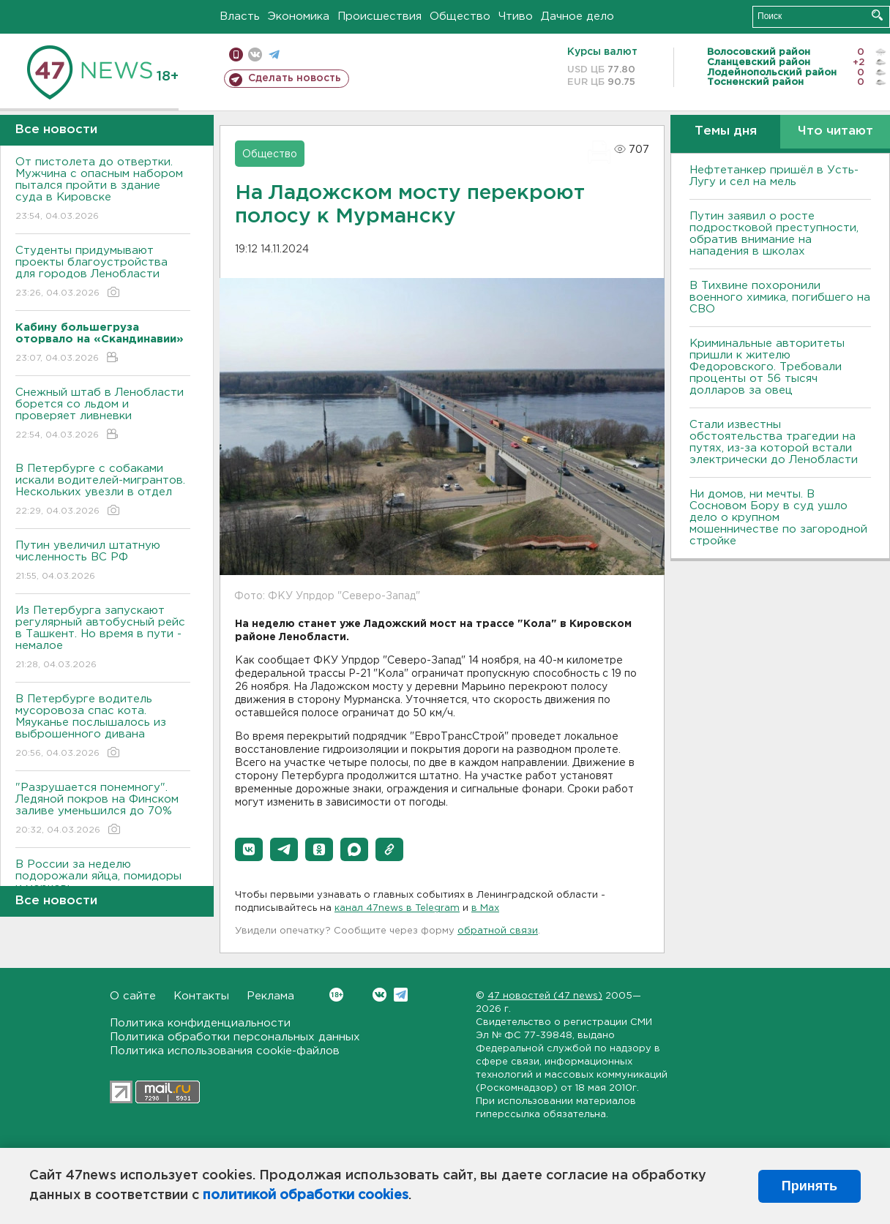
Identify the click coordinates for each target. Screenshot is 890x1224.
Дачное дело (577, 16)
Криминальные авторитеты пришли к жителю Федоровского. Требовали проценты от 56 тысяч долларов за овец (767, 367)
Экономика (298, 16)
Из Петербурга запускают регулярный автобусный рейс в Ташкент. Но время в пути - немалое (102, 638)
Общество (460, 16)
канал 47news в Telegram (397, 908)
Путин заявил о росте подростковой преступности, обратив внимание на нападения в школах (774, 233)
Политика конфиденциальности (200, 1023)
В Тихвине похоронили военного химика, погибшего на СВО (779, 297)
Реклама (270, 996)
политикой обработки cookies (305, 1195)
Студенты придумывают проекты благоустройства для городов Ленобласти (102, 272)
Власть (240, 16)
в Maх (485, 908)
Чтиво (515, 16)
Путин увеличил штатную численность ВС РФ (102, 561)
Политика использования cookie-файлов (225, 1051)
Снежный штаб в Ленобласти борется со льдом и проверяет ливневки (102, 414)
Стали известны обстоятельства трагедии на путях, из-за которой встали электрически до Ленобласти (773, 442)
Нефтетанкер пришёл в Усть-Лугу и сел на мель (774, 176)
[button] (249, 849)
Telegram (401, 995)
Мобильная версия (236, 54)
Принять (809, 1186)
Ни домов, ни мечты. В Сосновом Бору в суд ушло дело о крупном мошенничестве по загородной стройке (778, 517)
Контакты (201, 996)
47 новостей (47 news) (544, 996)
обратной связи (497, 931)
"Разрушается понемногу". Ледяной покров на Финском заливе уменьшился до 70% (102, 809)
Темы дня (726, 131)
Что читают (835, 131)
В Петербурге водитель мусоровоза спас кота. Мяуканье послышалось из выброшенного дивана (102, 726)
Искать (877, 15)
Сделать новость (294, 78)
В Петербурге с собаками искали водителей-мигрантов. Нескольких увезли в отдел (102, 490)
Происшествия (379, 16)
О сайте (133, 996)
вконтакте (255, 54)
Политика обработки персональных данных (235, 1037)
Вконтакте (336, 995)
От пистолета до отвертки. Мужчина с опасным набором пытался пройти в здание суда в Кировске (102, 189)
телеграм (274, 54)
